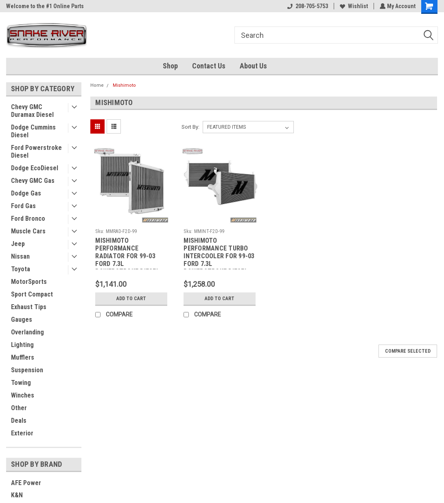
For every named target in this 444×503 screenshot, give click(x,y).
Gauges (21, 319)
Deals (18, 420)
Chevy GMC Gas (33, 181)
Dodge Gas (26, 193)
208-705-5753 (307, 6)
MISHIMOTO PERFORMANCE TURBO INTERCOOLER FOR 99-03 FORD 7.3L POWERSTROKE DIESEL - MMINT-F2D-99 (219, 253)
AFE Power (26, 483)
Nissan (20, 256)
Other (19, 408)
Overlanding (27, 332)
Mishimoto (124, 85)
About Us (253, 66)
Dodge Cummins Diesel (33, 131)
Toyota (20, 269)
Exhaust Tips (28, 307)
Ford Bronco (28, 218)
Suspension (27, 370)
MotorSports (29, 282)
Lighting (22, 345)
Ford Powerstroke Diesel (36, 151)
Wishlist (353, 6)
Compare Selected (408, 351)
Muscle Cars (28, 231)
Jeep (18, 244)
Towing (21, 383)
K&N (17, 495)
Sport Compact (32, 294)
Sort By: (190, 127)
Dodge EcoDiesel (34, 168)
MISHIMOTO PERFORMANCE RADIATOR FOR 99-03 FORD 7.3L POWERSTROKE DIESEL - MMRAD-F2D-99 (129, 253)
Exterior (22, 433)
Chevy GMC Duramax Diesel (32, 111)
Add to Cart (131, 298)
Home (97, 85)
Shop (170, 66)
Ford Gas (23, 206)
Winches (22, 395)
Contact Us (208, 66)
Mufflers (22, 357)
